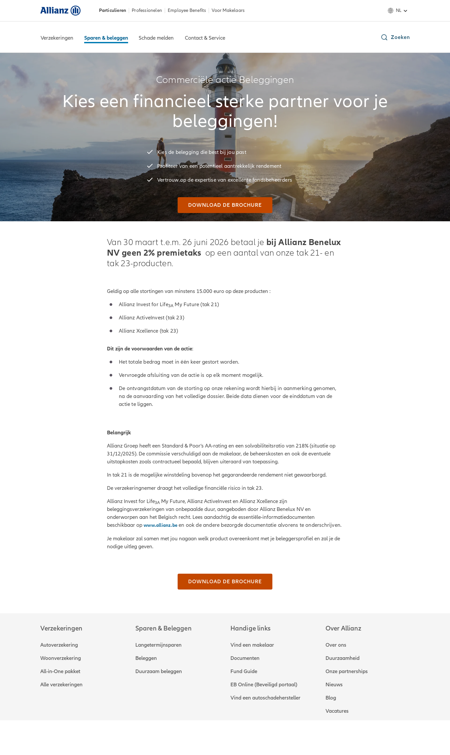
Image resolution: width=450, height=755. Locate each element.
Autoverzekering (59, 645)
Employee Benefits (187, 10)
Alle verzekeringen (61, 684)
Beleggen (146, 658)
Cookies (226, 735)
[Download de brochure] (225, 205)
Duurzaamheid (343, 658)
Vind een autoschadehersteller (265, 698)
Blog (331, 698)
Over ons (336, 645)
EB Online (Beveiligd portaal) (263, 684)
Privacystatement (189, 735)
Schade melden (156, 38)
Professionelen (147, 10)
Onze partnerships (347, 671)
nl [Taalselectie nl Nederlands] (398, 11)
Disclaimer (113, 735)
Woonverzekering (60, 658)
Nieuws (334, 684)
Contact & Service (205, 38)
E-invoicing (302, 735)
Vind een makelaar (252, 645)
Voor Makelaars (228, 10)
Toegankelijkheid (262, 735)
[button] (395, 37)
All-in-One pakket (60, 671)
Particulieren (112, 10)
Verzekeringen (57, 38)
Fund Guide (243, 671)
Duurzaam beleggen (158, 671)
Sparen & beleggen (106, 38)
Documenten (245, 658)
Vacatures (337, 711)
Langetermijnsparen (158, 645)
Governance (147, 735)
